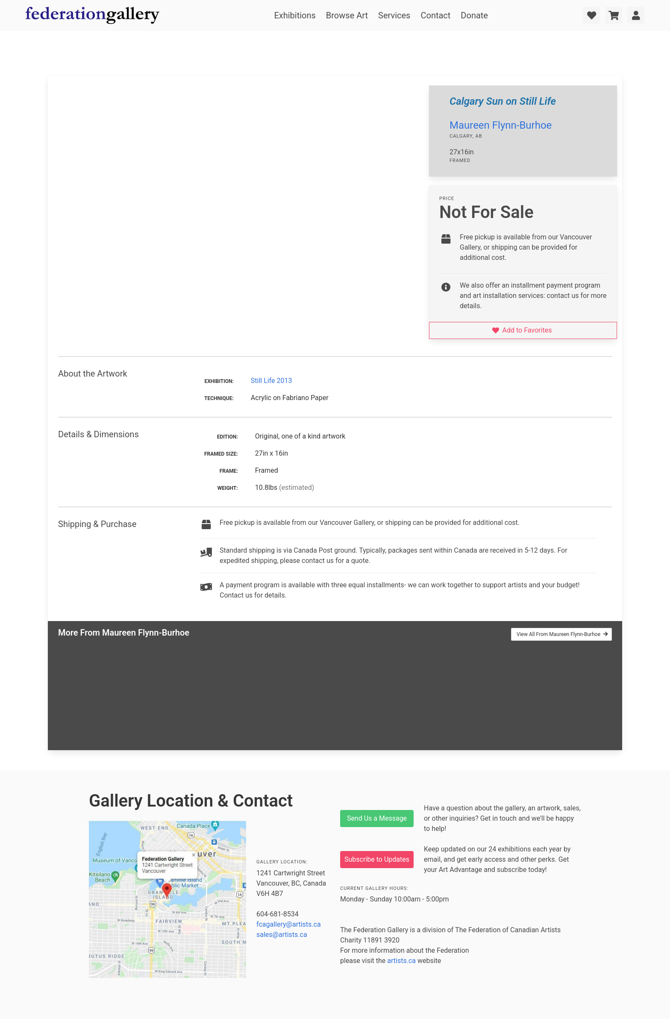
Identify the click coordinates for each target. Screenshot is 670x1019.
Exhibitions (294, 15)
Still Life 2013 (271, 381)
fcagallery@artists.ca (288, 924)
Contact (435, 15)
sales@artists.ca (281, 935)
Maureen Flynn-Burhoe (501, 125)
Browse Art (347, 15)
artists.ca (401, 961)
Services (394, 15)
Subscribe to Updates (376, 859)
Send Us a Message (377, 818)
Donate (474, 15)
